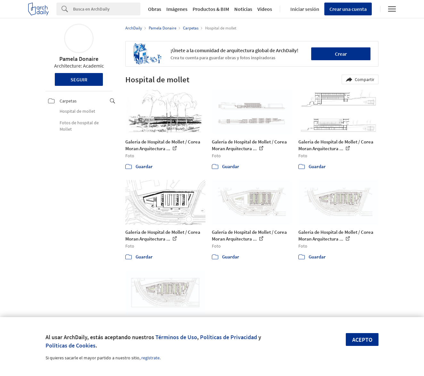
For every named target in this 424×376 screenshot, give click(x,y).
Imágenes (176, 9)
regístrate (150, 358)
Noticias (243, 9)
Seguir (79, 79)
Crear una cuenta (348, 9)
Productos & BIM (211, 9)
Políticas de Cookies (71, 345)
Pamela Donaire (78, 58)
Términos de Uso (176, 337)
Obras (154, 9)
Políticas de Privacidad (228, 337)
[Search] (106, 9)
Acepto (362, 339)
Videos (264, 9)
